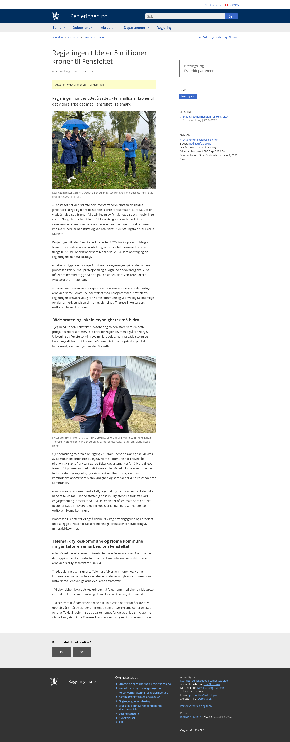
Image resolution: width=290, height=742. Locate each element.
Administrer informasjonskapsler (139, 697)
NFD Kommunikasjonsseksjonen (198, 139)
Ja (61, 652)
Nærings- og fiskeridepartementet (201, 68)
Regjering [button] (165, 27)
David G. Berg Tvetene (211, 688)
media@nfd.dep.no (199, 143)
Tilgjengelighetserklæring (134, 701)
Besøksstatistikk (129, 713)
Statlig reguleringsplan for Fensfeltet (205, 116)
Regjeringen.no (86, 16)
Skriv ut (233, 37)
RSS (121, 722)
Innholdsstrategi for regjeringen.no (140, 688)
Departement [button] (135, 27)
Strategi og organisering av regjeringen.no (145, 684)
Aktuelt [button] (107, 27)
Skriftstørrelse (213, 5)
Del (204, 37)
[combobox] (185, 16)
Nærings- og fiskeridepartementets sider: (205, 680)
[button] (73, 37)
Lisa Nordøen (212, 684)
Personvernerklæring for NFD (197, 706)
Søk (231, 16)
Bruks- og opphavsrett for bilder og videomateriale (140, 707)
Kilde (218, 37)
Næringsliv (188, 96)
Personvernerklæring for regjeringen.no (143, 692)
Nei (82, 652)
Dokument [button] (82, 27)
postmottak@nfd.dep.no (203, 695)
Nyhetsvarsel (127, 718)
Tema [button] (57, 27)
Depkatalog (205, 698)
